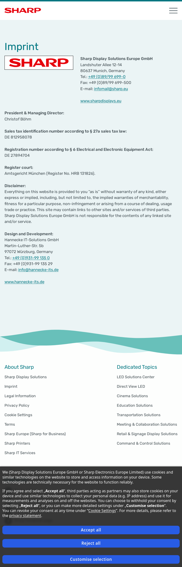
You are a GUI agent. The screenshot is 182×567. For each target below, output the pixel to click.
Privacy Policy (17, 405)
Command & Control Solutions (143, 443)
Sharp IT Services (20, 453)
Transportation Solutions (138, 415)
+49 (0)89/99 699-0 (107, 76)
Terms (10, 424)
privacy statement (25, 515)
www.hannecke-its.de (24, 281)
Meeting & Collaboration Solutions (147, 424)
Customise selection (91, 559)
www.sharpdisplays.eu (100, 100)
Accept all (91, 530)
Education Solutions (135, 405)
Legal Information (20, 396)
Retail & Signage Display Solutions (147, 434)
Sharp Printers (17, 443)
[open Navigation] (173, 10)
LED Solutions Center (136, 377)
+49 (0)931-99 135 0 (31, 257)
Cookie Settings (18, 415)
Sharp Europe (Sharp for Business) (35, 434)
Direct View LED (131, 386)
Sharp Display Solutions (26, 377)
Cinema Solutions (132, 396)
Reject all (91, 543)
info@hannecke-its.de (38, 269)
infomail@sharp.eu (111, 88)
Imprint (11, 386)
